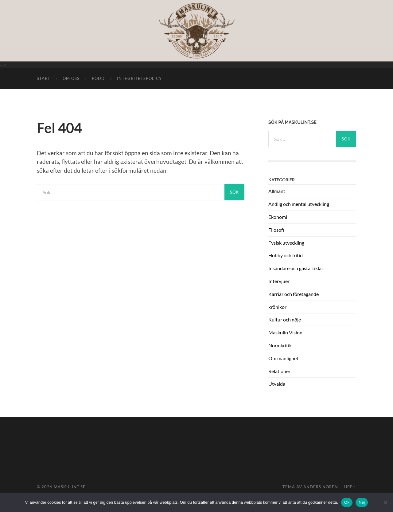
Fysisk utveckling (286, 243)
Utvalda (276, 384)
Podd (98, 78)
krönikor (277, 307)
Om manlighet (283, 358)
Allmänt (276, 191)
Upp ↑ (350, 486)
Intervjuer (279, 281)
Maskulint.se (70, 486)
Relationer (279, 371)
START (43, 78)
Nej (362, 502)
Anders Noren (320, 486)
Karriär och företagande (293, 294)
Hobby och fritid (285, 255)
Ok (346, 502)
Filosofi (276, 230)
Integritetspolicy (139, 78)
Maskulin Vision (285, 332)
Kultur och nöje (284, 319)
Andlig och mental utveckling (298, 204)
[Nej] (385, 502)
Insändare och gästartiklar (295, 268)
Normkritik (280, 345)
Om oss (71, 78)
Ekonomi (277, 217)
